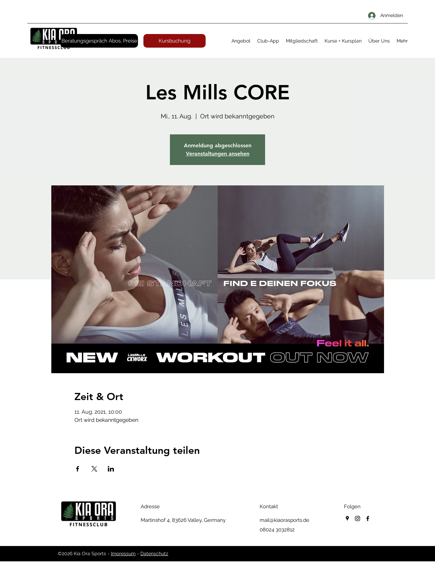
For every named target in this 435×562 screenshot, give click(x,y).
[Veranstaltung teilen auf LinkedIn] (111, 469)
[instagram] (357, 518)
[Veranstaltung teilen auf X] (94, 469)
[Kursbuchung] (174, 41)
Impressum (123, 553)
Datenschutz (154, 553)
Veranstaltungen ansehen (217, 153)
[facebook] (367, 518)
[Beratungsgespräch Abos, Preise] (99, 41)
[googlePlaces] (347, 518)
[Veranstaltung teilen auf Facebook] (77, 469)
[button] (241, 41)
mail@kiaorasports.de (284, 520)
